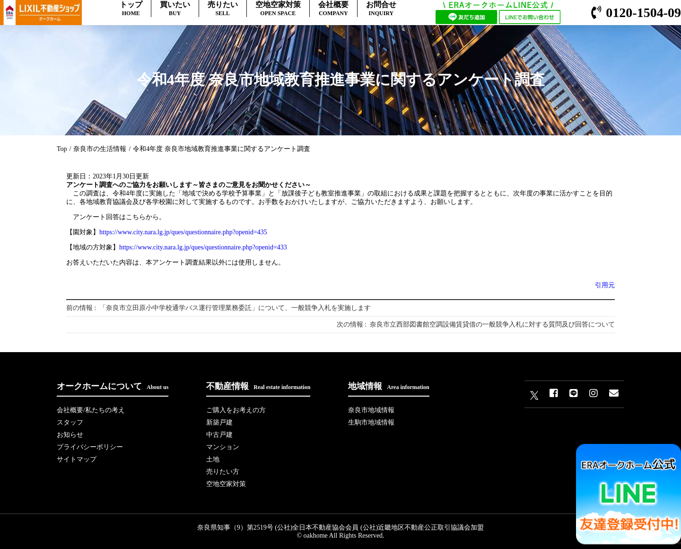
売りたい (223, 8)
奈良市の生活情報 (99, 148)
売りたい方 (222, 471)
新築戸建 (219, 422)
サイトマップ (76, 459)
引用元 (605, 285)
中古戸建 (219, 434)
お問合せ (381, 8)
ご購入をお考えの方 (236, 410)
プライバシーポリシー (90, 447)
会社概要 (333, 8)
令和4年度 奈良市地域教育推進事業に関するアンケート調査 (221, 148)
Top (62, 148)
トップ (131, 8)
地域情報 (388, 386)
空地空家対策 (278, 8)
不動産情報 (258, 386)
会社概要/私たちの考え (91, 410)
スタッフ (70, 422)
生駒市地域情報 (371, 422)
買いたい (175, 8)
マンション (222, 447)
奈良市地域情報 (371, 410)
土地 (212, 459)
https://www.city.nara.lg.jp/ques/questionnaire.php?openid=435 (183, 232)
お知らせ (70, 434)
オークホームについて (112, 386)
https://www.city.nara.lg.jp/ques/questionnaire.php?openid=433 (203, 247)
